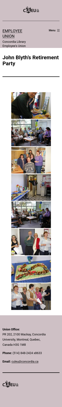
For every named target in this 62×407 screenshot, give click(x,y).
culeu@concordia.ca (24, 361)
